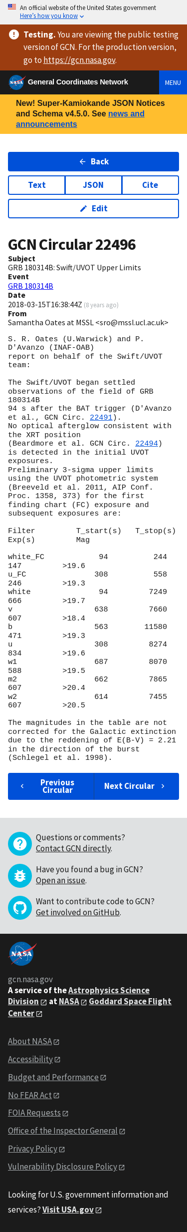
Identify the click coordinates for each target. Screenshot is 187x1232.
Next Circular (135, 785)
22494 (146, 444)
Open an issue (60, 880)
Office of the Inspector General (63, 1130)
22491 (101, 418)
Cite (150, 184)
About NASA (30, 1041)
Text (37, 184)
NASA (69, 1001)
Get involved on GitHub (78, 912)
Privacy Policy (32, 1148)
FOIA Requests (34, 1112)
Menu (173, 82)
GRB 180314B (30, 286)
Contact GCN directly (73, 848)
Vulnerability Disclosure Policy (62, 1166)
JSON (93, 184)
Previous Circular (46, 786)
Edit (93, 208)
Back (93, 161)
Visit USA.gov (68, 1209)
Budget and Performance (53, 1077)
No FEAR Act (30, 1095)
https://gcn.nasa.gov (79, 59)
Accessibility (30, 1059)
